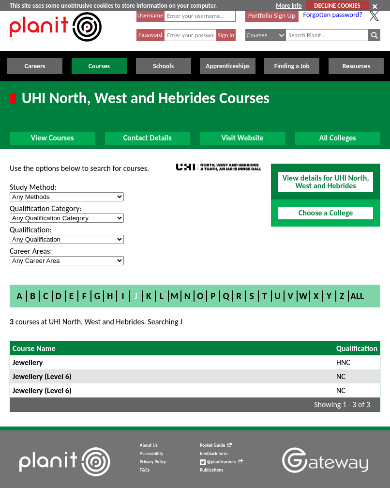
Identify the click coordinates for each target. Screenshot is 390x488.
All (357, 296)
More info (288, 5)
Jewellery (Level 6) (42, 376)
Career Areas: (31, 251)
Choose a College (326, 212)
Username (150, 15)
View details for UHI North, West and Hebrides (326, 181)
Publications (211, 470)
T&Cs (145, 470)
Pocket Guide (216, 445)
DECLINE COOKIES (337, 5)
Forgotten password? (332, 14)
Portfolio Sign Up (272, 15)
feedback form (214, 454)
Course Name (34, 348)
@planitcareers (221, 462)
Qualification (356, 348)
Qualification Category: (45, 208)
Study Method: (33, 187)
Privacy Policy (153, 462)
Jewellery (28, 362)
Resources (356, 66)
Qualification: (31, 229)
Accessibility (152, 454)
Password (150, 34)
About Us (149, 445)
